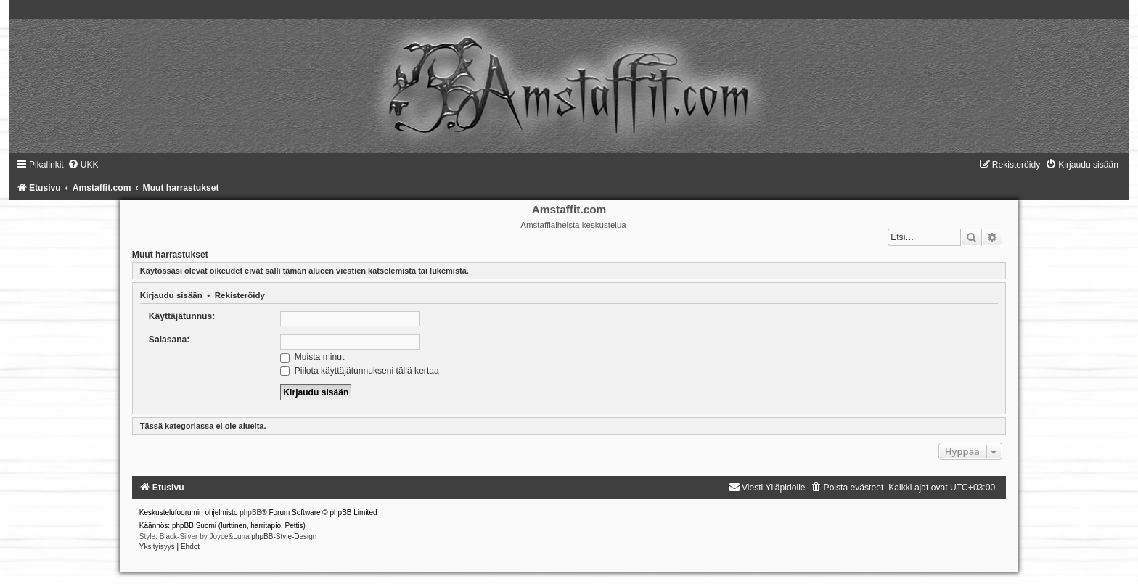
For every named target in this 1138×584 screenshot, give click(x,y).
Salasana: (169, 339)
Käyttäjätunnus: (182, 316)
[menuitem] (83, 165)
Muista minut (312, 357)
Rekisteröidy (240, 295)
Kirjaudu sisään (171, 295)
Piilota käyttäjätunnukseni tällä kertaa (359, 371)
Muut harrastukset (170, 255)
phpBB (250, 513)
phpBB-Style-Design (283, 536)
